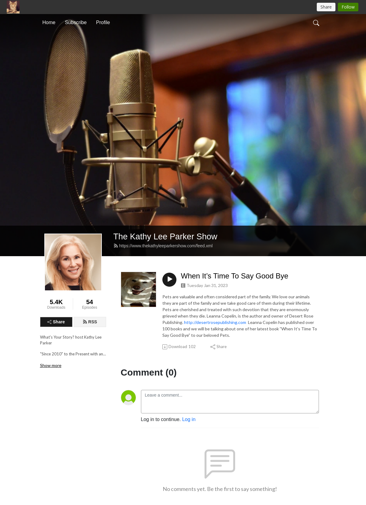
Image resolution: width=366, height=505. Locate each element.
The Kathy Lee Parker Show (165, 236)
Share (56, 321)
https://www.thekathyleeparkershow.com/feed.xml (163, 245)
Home (49, 22)
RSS (90, 321)
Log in (189, 419)
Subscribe (76, 22)
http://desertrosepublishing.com (215, 322)
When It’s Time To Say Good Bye (234, 276)
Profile (103, 22)
